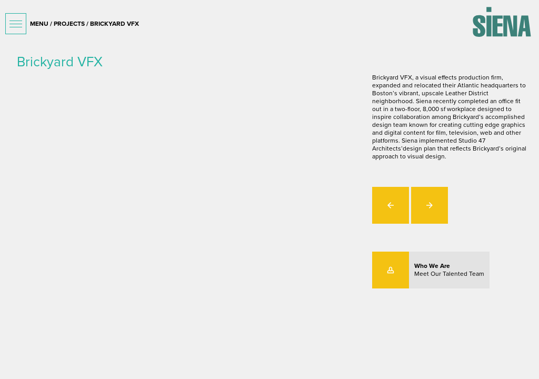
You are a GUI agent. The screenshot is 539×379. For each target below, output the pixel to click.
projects (69, 23)
